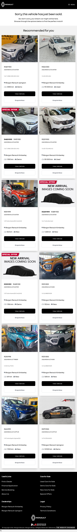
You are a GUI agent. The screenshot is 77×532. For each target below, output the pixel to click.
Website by (61, 527)
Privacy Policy (45, 506)
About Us (5, 494)
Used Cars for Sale (47, 481)
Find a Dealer (7, 481)
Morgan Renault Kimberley (12, 506)
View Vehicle (19, 94)
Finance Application (10, 486)
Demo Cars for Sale (47, 486)
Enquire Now (19, 100)
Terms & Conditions (48, 511)
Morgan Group (30, 527)
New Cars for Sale (47, 490)
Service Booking (8, 490)
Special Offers (46, 494)
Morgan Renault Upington (12, 511)
